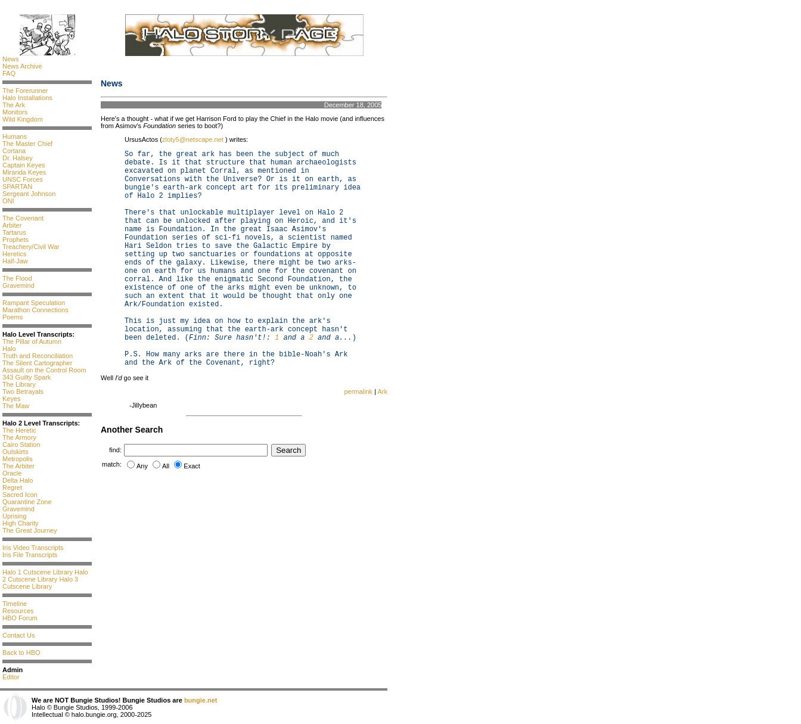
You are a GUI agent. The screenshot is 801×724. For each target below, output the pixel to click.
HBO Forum (20, 618)
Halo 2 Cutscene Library (45, 575)
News (10, 59)
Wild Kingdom (22, 119)
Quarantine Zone (27, 501)
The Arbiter (18, 466)
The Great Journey (29, 530)
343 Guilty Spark (26, 377)
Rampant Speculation (33, 302)
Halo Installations (27, 97)
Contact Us (18, 635)
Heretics (14, 253)
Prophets (15, 239)
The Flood (17, 278)
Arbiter (11, 225)
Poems (12, 317)
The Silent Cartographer (37, 362)
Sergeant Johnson (28, 193)
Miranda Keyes (24, 172)
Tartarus (14, 232)
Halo (9, 348)
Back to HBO (21, 652)
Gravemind (18, 285)
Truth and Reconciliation (37, 355)
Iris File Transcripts (29, 554)
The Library (19, 384)
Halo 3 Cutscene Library (40, 583)
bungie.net (201, 700)
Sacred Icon (20, 494)
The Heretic (19, 430)
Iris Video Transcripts (33, 547)
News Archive (22, 66)
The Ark (13, 104)
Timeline (14, 603)
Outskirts (15, 451)
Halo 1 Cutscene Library (37, 572)
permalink (358, 391)
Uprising (14, 516)
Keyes (11, 398)
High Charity (20, 523)
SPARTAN (17, 186)
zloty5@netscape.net (193, 139)
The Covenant (23, 218)
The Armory (19, 437)
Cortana (14, 150)
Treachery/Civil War (31, 246)
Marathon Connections (35, 309)
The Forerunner (25, 90)
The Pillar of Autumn (31, 341)
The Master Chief (27, 143)
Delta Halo (17, 480)
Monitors (14, 112)
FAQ (8, 73)
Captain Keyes (23, 165)
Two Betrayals (23, 391)
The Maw (15, 405)
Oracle (11, 473)
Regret (12, 487)
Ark (383, 391)
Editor (11, 677)
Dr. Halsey (17, 157)
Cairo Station (21, 444)
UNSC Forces (22, 179)
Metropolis (17, 458)
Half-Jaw (15, 261)
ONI (8, 200)
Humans (14, 136)
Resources (18, 610)
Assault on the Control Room (44, 370)
